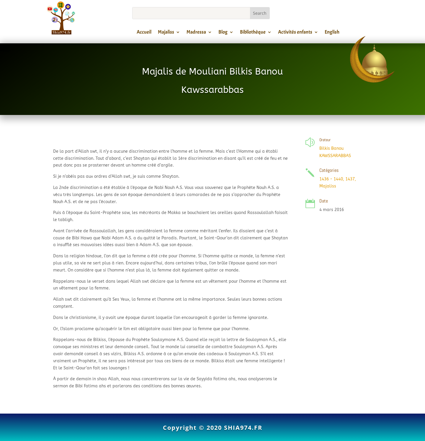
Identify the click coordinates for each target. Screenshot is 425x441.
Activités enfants (295, 33)
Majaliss (166, 33)
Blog (223, 33)
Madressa (196, 33)
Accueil (144, 33)
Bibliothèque (253, 33)
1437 (350, 179)
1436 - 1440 (331, 179)
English (332, 33)
